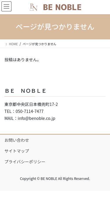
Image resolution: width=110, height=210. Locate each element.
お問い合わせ (16, 140)
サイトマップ (16, 151)
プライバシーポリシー (24, 161)
